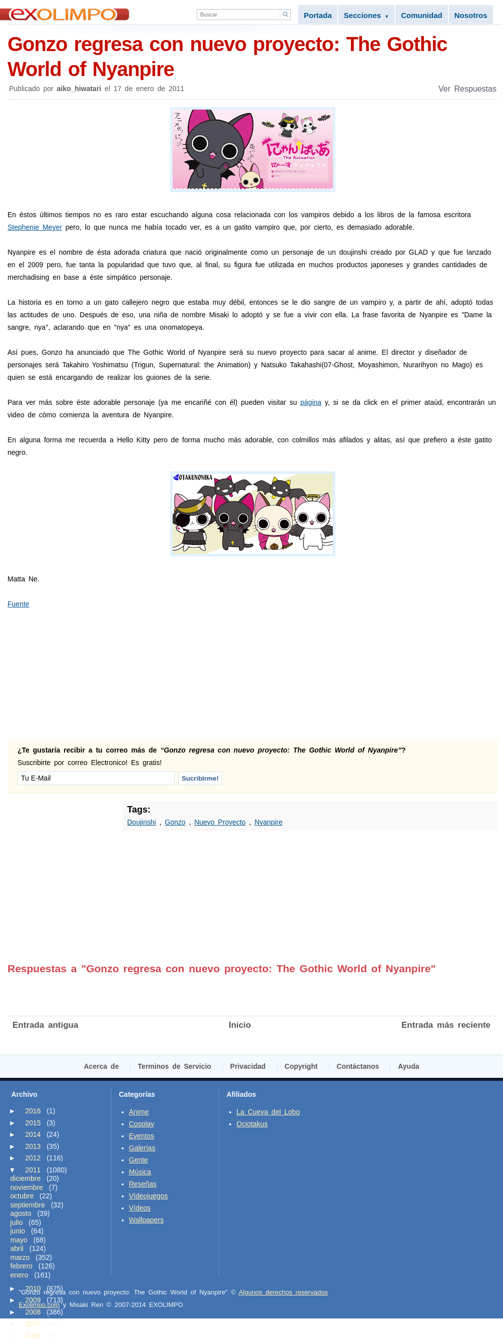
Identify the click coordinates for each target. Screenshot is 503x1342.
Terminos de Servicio (174, 1066)
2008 (33, 1312)
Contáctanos (358, 1066)
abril (17, 1248)
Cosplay (142, 1124)
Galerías (142, 1148)
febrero (22, 1266)
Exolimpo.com (39, 1304)
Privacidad (248, 1066)
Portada (318, 15)
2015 (33, 1123)
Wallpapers (146, 1220)
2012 (33, 1158)
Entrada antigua (45, 1025)
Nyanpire (268, 822)
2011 (33, 1170)
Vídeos (140, 1208)
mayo (19, 1240)
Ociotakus (252, 1124)
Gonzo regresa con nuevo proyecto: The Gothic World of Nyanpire (252, 56)
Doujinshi (141, 822)
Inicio (240, 1025)
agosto (21, 1213)
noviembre (27, 1187)
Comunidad (421, 15)
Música (140, 1172)
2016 (33, 1111)
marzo (20, 1257)
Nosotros (470, 15)
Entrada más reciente (445, 1025)
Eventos (142, 1136)
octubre (22, 1196)
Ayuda (408, 1066)
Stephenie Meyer (35, 227)
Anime (139, 1112)
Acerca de (101, 1066)
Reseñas (143, 1184)
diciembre (26, 1178)
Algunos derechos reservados (283, 1292)
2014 (33, 1134)
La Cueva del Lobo (268, 1112)
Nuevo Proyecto (220, 822)
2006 (33, 1335)
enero (20, 1275)
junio (18, 1231)
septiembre (28, 1205)
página (310, 402)
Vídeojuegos (148, 1196)
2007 (33, 1323)
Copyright (301, 1066)
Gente (138, 1160)
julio (17, 1222)
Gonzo (175, 822)
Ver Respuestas (467, 89)
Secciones (366, 15)
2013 (33, 1146)
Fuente (19, 604)
